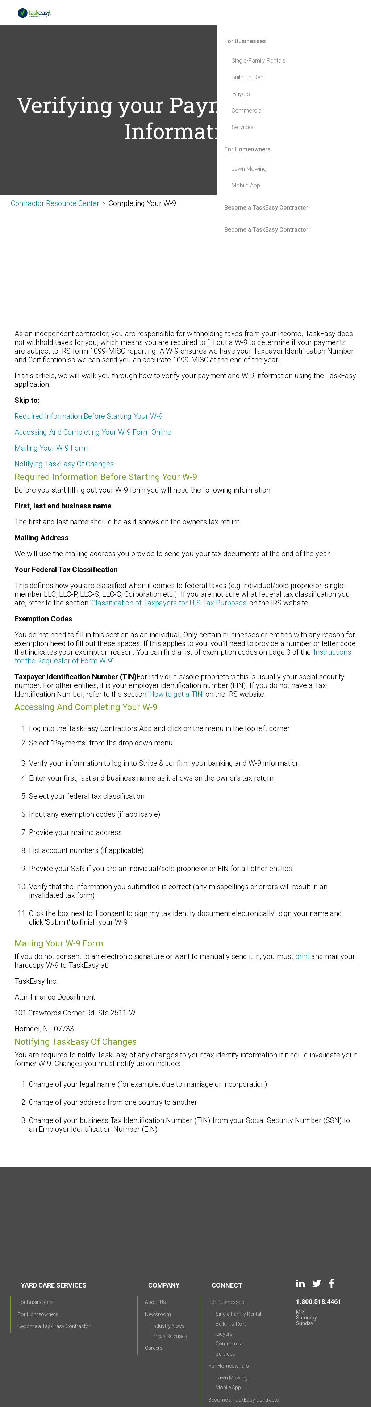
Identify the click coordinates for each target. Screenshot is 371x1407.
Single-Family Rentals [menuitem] (258, 60)
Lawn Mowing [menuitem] (249, 168)
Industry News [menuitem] (168, 1274)
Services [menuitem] (243, 127)
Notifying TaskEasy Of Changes (64, 464)
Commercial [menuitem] (247, 110)
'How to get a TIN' (176, 694)
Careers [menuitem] (154, 1296)
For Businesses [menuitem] (245, 41)
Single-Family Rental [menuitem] (238, 1262)
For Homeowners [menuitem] (247, 149)
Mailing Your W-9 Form (51, 448)
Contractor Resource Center (55, 203)
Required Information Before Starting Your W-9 (89, 416)
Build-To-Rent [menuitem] (248, 77)
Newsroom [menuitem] (158, 1263)
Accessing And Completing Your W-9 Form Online (92, 432)
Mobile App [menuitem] (246, 185)
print (302, 956)
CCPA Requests (258, 1370)
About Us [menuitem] (155, 1250)
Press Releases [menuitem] (169, 1284)
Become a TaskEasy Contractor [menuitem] (266, 207)
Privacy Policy (162, 1370)
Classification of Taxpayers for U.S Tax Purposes (168, 603)
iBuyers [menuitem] (241, 93)
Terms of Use (209, 1370)
